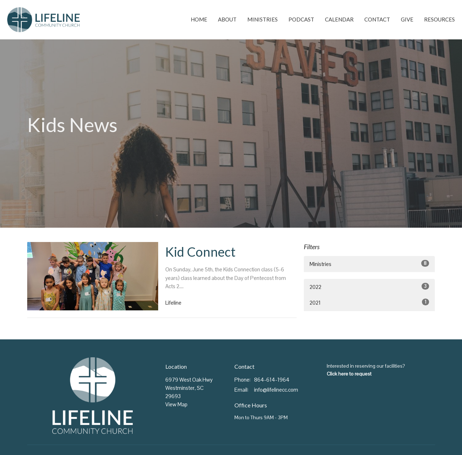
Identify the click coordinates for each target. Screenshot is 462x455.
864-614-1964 (272, 379)
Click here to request (349, 374)
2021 (369, 302)
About (227, 19)
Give (407, 19)
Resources (439, 19)
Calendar (339, 19)
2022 (369, 286)
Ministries (262, 19)
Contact (377, 19)
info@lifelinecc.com (276, 389)
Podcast (301, 19)
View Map (176, 404)
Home (199, 19)
